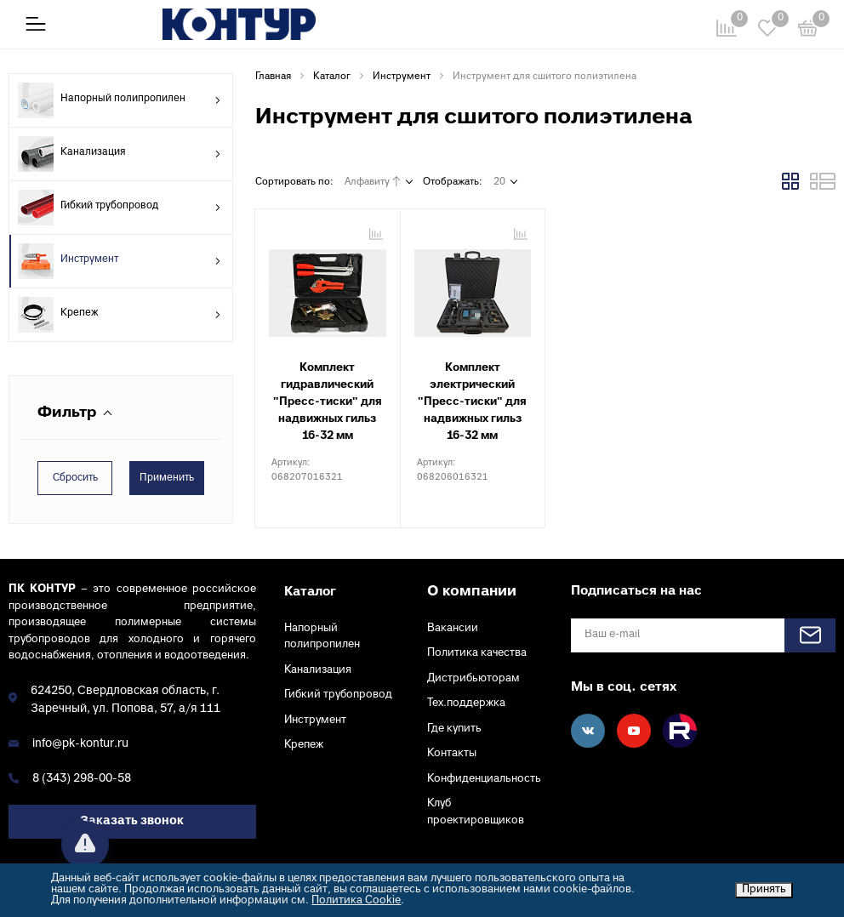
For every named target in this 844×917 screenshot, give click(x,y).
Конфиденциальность (484, 779)
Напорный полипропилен (119, 100)
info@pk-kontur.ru (80, 743)
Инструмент (119, 261)
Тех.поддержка (466, 703)
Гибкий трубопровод (119, 207)
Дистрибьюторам (473, 679)
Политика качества (477, 653)
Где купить (454, 729)
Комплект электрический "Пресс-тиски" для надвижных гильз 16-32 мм (472, 402)
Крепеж (119, 315)
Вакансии (452, 629)
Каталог (310, 592)
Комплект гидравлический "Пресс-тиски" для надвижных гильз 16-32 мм (327, 402)
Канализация (119, 154)
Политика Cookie (356, 901)
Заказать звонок (132, 821)
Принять (764, 890)
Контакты (451, 754)
